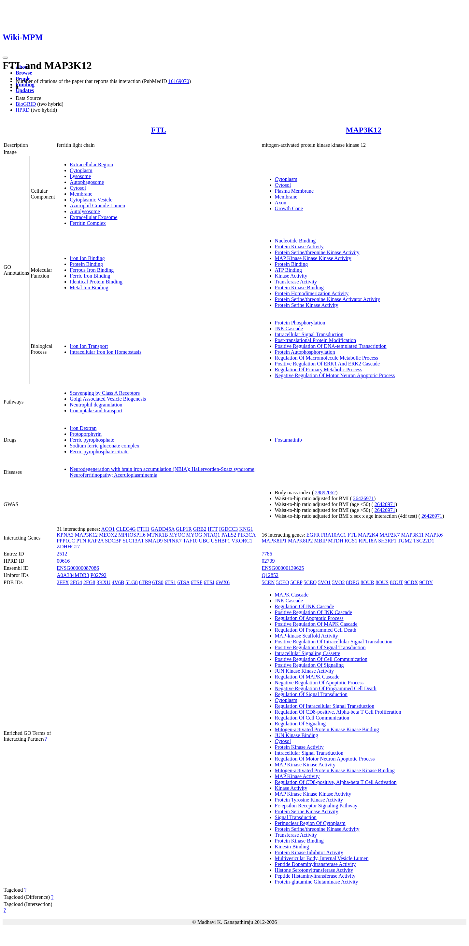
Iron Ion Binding (87, 258)
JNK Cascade (289, 328)
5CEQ (310, 582)
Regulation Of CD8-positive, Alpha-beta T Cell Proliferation (338, 712)
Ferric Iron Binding (90, 276)
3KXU (103, 582)
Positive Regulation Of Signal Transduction (320, 647)
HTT (213, 529)
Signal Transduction (296, 817)
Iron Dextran (83, 428)
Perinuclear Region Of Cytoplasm (310, 823)
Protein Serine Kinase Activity (306, 305)
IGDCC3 (228, 529)
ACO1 (108, 529)
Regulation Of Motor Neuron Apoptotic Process (325, 758)
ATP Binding (288, 270)
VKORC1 (242, 540)
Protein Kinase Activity (299, 246)
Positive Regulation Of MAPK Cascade (316, 624)
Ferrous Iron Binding (92, 270)
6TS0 (157, 582)
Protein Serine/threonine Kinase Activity (317, 252)
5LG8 (131, 582)
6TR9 (145, 582)
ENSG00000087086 (78, 568)
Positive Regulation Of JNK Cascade (313, 612)
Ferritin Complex (88, 223)
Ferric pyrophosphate (92, 440)
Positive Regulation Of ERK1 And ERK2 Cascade (327, 363)
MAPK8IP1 (274, 540)
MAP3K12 (363, 130)
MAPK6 (434, 535)
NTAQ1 (212, 535)
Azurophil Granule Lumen (97, 205)
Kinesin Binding (292, 846)
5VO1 (324, 582)
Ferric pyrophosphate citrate (99, 451)
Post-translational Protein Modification (315, 340)
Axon (281, 202)
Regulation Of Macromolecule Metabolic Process (326, 358)
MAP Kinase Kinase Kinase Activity (313, 258)
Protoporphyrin (86, 434)
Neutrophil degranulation (96, 404)
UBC (204, 540)
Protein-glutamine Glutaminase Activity (316, 881)
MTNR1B (157, 535)
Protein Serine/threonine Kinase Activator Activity (327, 299)
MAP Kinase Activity (297, 776)
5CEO (282, 582)
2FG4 (76, 582)
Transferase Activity (296, 281)
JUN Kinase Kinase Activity (304, 671)
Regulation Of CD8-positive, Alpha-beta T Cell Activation (336, 782)
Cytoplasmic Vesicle (91, 199)
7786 (267, 553)
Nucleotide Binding (295, 240)
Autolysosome (85, 211)
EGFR (313, 535)
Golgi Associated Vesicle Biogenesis (108, 399)
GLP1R (184, 529)
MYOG (194, 535)
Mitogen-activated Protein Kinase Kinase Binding (327, 729)
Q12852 (270, 575)
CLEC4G (125, 529)
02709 (268, 561)
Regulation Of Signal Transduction (311, 694)
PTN (81, 540)
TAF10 (190, 540)
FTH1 (143, 529)
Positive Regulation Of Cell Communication (321, 659)
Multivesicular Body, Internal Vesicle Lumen (322, 858)
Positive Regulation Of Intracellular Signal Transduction (333, 641)
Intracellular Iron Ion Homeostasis (105, 352)
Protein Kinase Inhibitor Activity (309, 852)
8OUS (382, 582)
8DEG (352, 582)
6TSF (197, 582)
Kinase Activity (291, 276)
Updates (25, 90)
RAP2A (95, 540)
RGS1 (351, 540)
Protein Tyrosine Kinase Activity (309, 799)
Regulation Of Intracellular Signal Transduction (325, 706)
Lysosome (80, 176)
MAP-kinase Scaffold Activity (306, 635)
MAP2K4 (368, 535)
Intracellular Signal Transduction (309, 334)
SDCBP (113, 540)
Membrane (81, 194)
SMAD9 (154, 540)
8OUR (367, 582)
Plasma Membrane (294, 191)
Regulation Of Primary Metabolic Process (318, 369)
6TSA (183, 582)
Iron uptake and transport (96, 410)
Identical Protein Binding (96, 281)
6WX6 (223, 582)
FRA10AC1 (333, 535)
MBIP (320, 540)
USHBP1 (220, 540)
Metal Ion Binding (89, 287)
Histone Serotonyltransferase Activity (314, 870)
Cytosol (78, 188)
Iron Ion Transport (89, 346)
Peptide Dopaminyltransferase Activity (315, 864)
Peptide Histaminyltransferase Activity (315, 876)
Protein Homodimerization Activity (312, 293)
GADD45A (163, 529)
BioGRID (26, 104)
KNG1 (246, 529)
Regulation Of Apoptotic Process (309, 618)
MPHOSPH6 (132, 535)
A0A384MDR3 (73, 575)
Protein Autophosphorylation (305, 352)
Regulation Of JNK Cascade (304, 606)
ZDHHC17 (68, 546)
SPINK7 (173, 540)
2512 (62, 553)
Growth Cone (289, 208)
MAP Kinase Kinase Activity (305, 764)
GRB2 (199, 529)
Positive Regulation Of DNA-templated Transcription (331, 346)
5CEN (268, 582)
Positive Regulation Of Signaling (309, 665)
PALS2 (228, 535)
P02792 (99, 575)
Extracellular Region (91, 164)
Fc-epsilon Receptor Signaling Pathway (316, 805)
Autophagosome (87, 182)
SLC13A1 (133, 540)
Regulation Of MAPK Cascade (307, 676)
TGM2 (405, 540)
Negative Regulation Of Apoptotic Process (319, 682)
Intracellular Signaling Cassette (307, 653)
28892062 (325, 492)
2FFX (63, 582)
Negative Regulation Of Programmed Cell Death (326, 688)
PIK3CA (246, 535)
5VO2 (338, 582)
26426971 (363, 498)
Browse (24, 72)
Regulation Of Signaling (300, 723)
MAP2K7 (389, 535)
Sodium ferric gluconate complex (104, 445)
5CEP (297, 582)
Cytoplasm (81, 170)
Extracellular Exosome (93, 217)
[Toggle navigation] (5, 58)
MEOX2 (108, 535)
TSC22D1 (423, 540)
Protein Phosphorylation (300, 322)
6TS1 (170, 582)
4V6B (118, 582)
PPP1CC (66, 540)
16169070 (178, 81)
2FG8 (89, 582)
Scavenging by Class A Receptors (105, 393)
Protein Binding (86, 264)
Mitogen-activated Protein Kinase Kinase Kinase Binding (335, 770)
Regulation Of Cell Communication (312, 717)
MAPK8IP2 (300, 540)
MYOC (177, 535)
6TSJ (209, 582)
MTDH (335, 540)
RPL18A (368, 540)
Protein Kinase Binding (299, 287)
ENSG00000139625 (283, 568)
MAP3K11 (412, 535)
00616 (63, 561)
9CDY (426, 582)
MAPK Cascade (292, 594)
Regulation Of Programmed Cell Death (316, 630)
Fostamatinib (288, 440)
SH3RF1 (387, 540)
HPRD (23, 110)
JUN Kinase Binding (296, 735)
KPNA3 (65, 535)
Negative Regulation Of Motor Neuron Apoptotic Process (335, 375)
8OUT (396, 582)
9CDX (411, 582)
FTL (158, 130)
